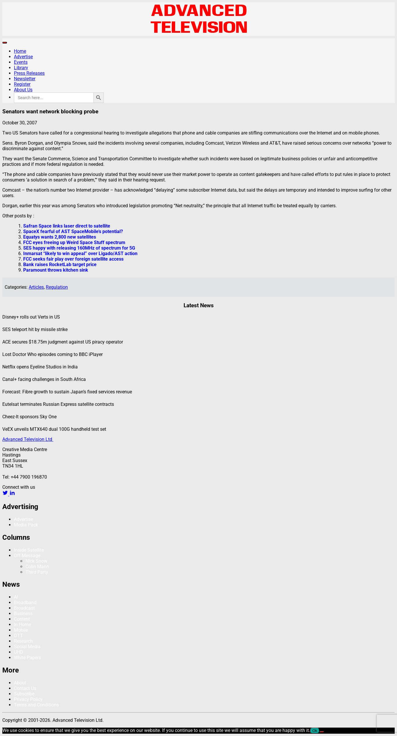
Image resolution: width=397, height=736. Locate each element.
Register (22, 84)
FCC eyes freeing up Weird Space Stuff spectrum (74, 242)
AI (16, 597)
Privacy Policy (28, 699)
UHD (18, 652)
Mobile (21, 630)
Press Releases (29, 73)
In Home (22, 624)
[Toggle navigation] (4, 42)
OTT (18, 635)
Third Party (37, 572)
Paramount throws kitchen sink (55, 270)
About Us (23, 89)
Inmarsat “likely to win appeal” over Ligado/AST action (80, 253)
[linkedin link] (12, 494)
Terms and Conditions (36, 705)
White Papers (27, 657)
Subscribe (24, 694)
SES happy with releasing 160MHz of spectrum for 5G (79, 248)
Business (23, 613)
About (20, 683)
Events (21, 62)
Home (20, 51)
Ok (314, 730)
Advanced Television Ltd (27, 439)
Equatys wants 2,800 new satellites (59, 237)
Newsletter (24, 78)
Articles (36, 287)
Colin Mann (37, 566)
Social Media (27, 646)
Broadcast (24, 608)
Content (22, 619)
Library (21, 67)
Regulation (57, 287)
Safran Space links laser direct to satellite (66, 226)
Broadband (25, 602)
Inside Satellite (29, 550)
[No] (322, 732)
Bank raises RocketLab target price (60, 264)
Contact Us (25, 688)
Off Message (27, 555)
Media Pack (26, 525)
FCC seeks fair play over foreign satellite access (73, 259)
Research (23, 641)
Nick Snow (36, 561)
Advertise (23, 56)
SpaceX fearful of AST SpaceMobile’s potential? (73, 231)
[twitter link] (5, 494)
